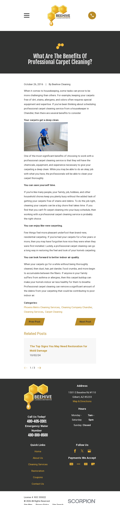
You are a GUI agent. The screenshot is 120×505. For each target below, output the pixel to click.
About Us (38, 458)
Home (38, 451)
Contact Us (38, 484)
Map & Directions (82, 401)
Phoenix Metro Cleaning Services (42, 307)
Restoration (37, 471)
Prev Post (34, 321)
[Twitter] (82, 451)
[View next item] (39, 368)
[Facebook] (75, 451)
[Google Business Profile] (89, 451)
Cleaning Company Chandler (76, 307)
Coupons (38, 477)
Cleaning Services (33, 311)
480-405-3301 (36, 421)
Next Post (85, 321)
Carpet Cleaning (53, 311)
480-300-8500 (38, 435)
